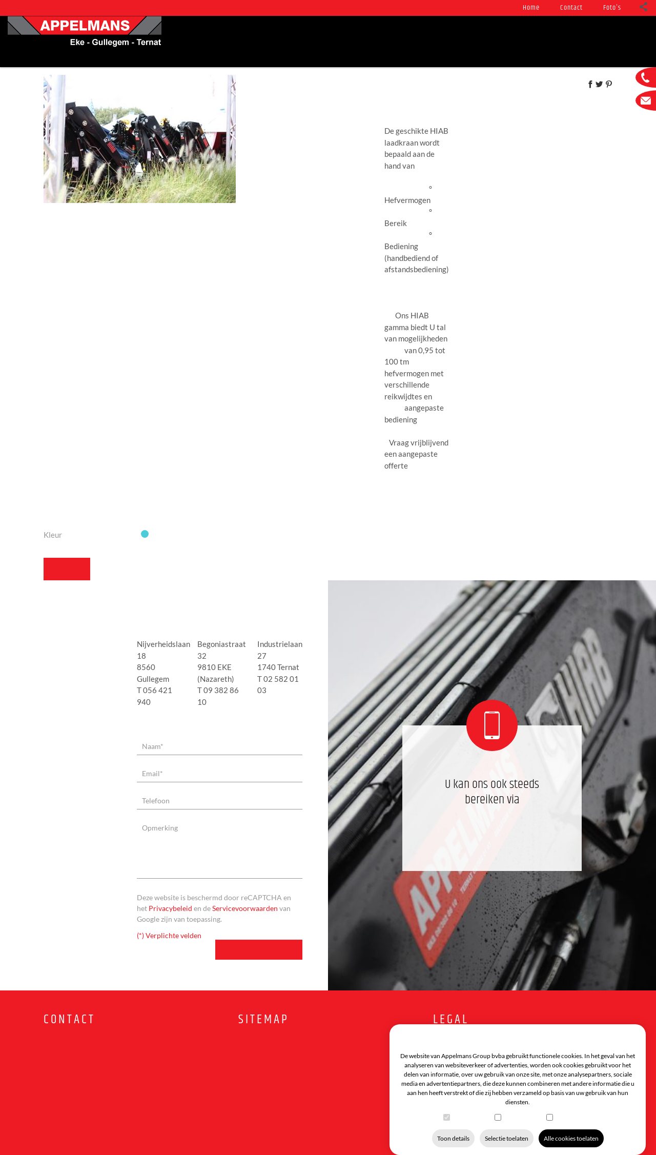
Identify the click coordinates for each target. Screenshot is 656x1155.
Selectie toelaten (506, 1128)
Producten (248, 41)
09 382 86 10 (492, 803)
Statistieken (520, 1106)
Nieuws (189, 41)
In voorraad (371, 41)
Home (531, 7)
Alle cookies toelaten (571, 1128)
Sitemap (263, 997)
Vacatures (565, 41)
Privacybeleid (170, 885)
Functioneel (471, 1106)
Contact (571, 7)
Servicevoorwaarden (245, 885)
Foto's (612, 7)
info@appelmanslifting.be (89, 1083)
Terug (61, 546)
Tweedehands (445, 41)
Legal (451, 997)
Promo (508, 41)
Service (308, 41)
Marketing (568, 1106)
